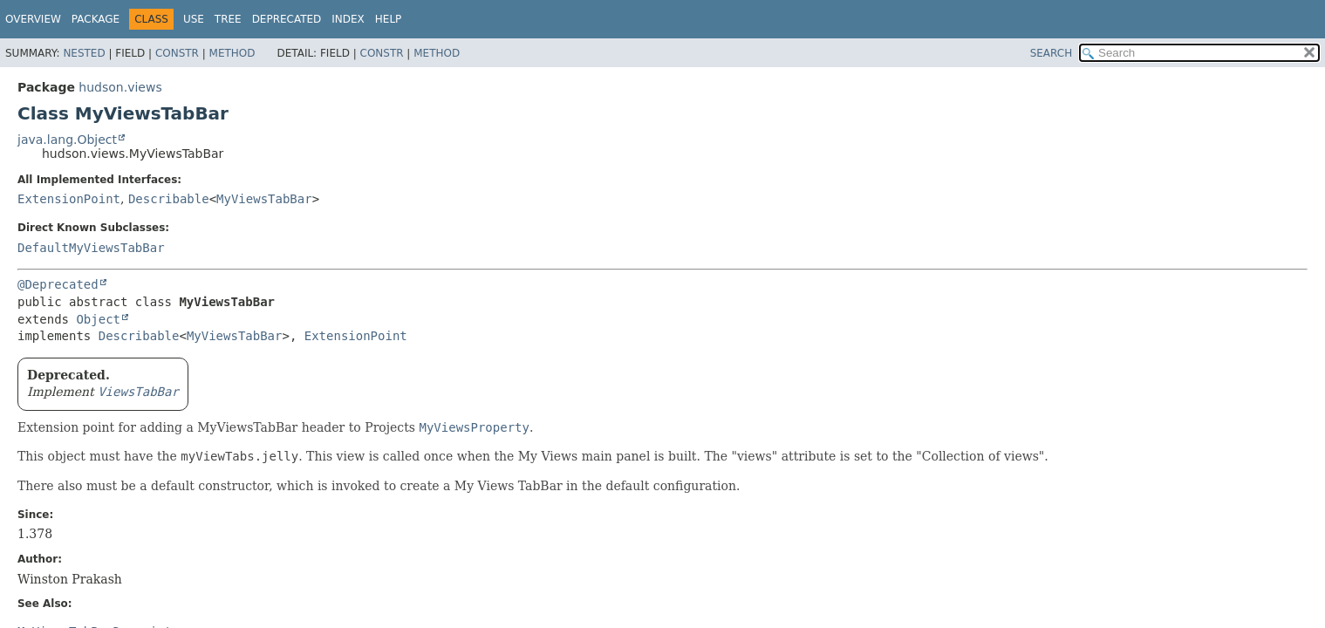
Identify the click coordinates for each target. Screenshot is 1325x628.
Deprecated (287, 19)
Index (348, 19)
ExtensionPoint (68, 199)
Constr (177, 53)
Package (96, 19)
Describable (168, 199)
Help (388, 19)
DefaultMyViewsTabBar (91, 248)
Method (232, 53)
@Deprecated (58, 284)
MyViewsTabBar (264, 199)
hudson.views (120, 87)
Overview (33, 19)
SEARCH (1051, 53)
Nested (84, 53)
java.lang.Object (67, 140)
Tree (228, 19)
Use (193, 19)
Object (98, 319)
